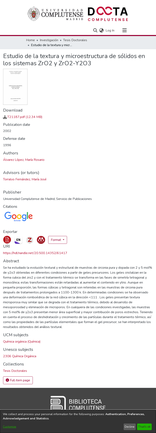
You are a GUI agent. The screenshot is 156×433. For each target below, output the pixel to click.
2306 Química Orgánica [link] (19, 356)
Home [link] (30, 40)
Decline (129, 427)
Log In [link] (110, 30)
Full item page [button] (18, 380)
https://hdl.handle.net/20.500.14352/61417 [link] (35, 253)
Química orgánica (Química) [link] (22, 341)
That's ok (144, 427)
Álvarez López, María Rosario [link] (23, 160)
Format (56, 240)
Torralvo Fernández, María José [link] (25, 179)
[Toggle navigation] (124, 30)
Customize (9, 427)
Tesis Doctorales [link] (75, 40)
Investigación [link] (49, 40)
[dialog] (78, 421)
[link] (22, 117)
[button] (95, 30)
